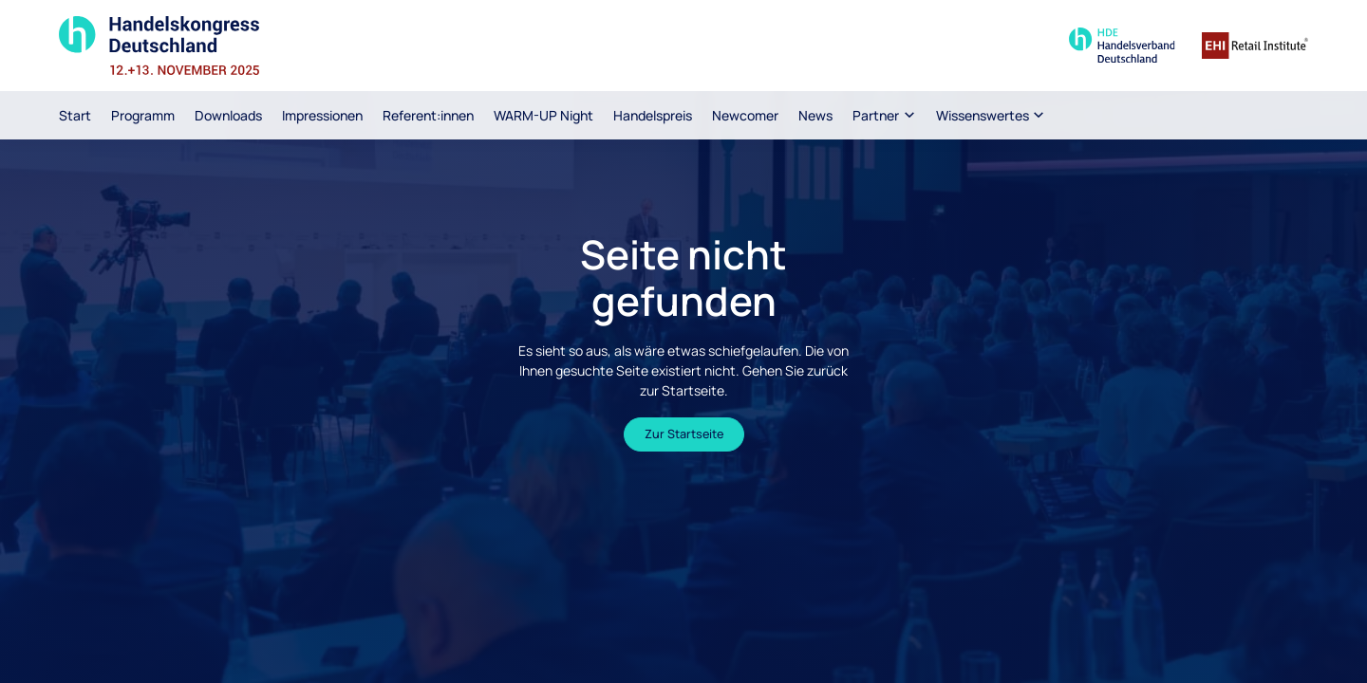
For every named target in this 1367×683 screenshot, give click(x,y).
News (815, 115)
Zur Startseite (684, 434)
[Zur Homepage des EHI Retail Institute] (1255, 45)
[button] (884, 115)
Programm (143, 115)
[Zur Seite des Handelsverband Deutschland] (1122, 46)
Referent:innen (428, 115)
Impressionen (322, 115)
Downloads (228, 115)
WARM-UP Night (543, 115)
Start (75, 115)
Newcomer (745, 115)
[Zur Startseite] (212, 45)
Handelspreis (652, 115)
